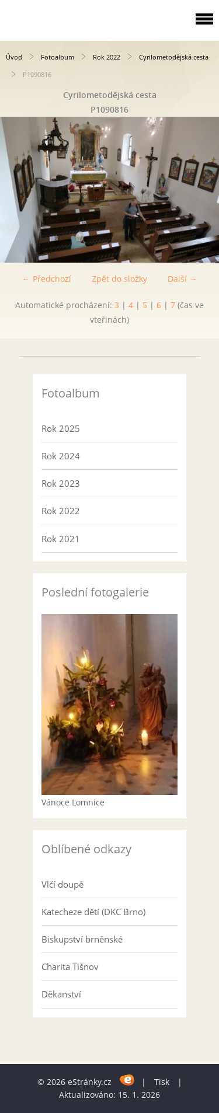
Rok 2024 (60, 456)
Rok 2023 (60, 483)
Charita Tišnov (70, 966)
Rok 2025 (60, 428)
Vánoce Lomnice (73, 802)
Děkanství (61, 994)
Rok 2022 (106, 57)
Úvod (14, 57)
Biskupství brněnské (82, 939)
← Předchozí (46, 278)
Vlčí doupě (62, 884)
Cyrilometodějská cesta (173, 57)
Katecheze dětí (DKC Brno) (93, 911)
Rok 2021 (60, 539)
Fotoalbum (57, 57)
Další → (182, 278)
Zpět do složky (119, 278)
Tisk (161, 1081)
